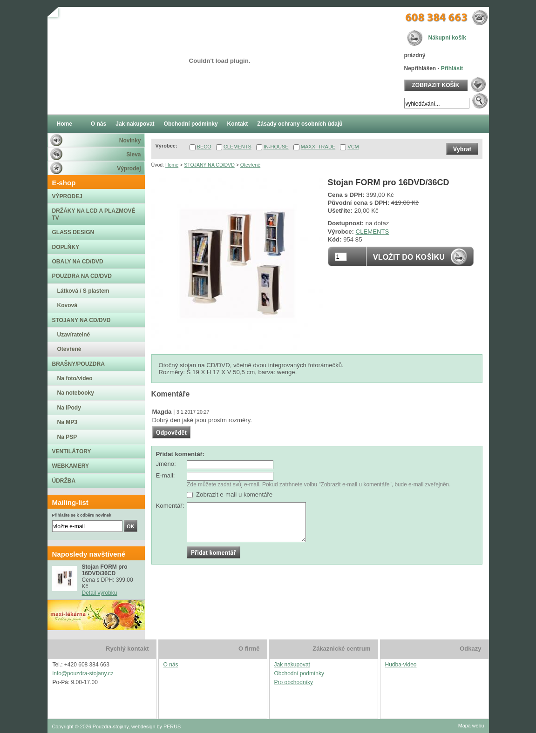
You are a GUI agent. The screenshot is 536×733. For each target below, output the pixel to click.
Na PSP (67, 437)
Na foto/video (75, 378)
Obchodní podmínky (299, 673)
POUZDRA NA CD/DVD (82, 276)
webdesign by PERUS (156, 726)
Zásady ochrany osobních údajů (299, 124)
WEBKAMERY (70, 466)
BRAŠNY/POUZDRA (78, 364)
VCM (353, 146)
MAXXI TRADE (318, 146)
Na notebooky (75, 393)
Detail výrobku (99, 593)
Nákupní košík (447, 37)
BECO (204, 146)
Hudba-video (401, 664)
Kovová (67, 305)
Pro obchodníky (293, 682)
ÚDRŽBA (64, 480)
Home (171, 165)
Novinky (130, 140)
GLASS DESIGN (73, 232)
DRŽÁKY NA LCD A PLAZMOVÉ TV (94, 214)
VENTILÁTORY (71, 451)
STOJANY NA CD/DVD (209, 165)
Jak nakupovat (292, 664)
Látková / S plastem (83, 291)
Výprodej (129, 168)
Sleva (133, 154)
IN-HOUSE (276, 146)
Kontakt (237, 124)
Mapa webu (471, 725)
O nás (170, 664)
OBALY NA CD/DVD (77, 261)
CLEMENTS (237, 146)
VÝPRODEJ (67, 196)
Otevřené (250, 165)
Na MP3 (67, 422)
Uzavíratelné (73, 334)
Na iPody (69, 407)
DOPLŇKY (66, 247)
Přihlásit (452, 68)
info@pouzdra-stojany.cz (83, 673)
